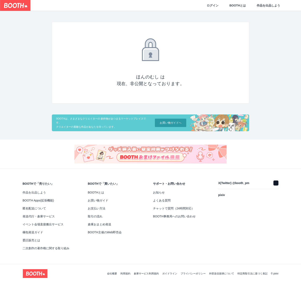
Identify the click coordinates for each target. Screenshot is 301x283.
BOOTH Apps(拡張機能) (38, 200)
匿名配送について (34, 208)
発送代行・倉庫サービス (39, 216)
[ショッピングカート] (291, 5)
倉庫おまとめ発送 (99, 224)
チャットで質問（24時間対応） (173, 208)
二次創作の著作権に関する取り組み (46, 248)
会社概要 (112, 273)
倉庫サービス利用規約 (146, 273)
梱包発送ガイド (33, 232)
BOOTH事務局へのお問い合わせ (174, 216)
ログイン (212, 5)
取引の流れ (95, 216)
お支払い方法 (96, 208)
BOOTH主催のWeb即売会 (105, 232)
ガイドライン (169, 273)
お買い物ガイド (98, 200)
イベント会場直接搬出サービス (43, 224)
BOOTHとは (237, 5)
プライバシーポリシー (193, 273)
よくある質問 (162, 200)
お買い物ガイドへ (170, 122)
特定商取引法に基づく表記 (252, 273)
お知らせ (159, 192)
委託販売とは (31, 240)
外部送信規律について (221, 273)
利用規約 (125, 273)
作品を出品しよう (268, 5)
